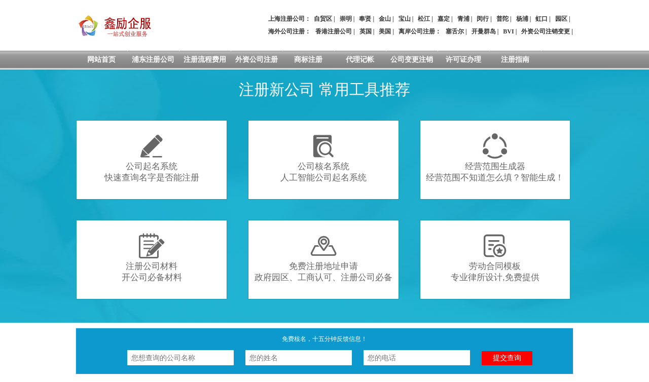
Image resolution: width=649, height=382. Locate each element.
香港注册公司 (333, 31)
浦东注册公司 (153, 59)
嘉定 (444, 18)
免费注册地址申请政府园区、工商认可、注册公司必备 (323, 257)
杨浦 (522, 18)
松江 (424, 18)
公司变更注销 (411, 59)
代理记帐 (360, 59)
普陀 (502, 18)
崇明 (346, 18)
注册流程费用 (205, 59)
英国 (365, 31)
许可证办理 (463, 59)
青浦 (463, 18)
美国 (385, 31)
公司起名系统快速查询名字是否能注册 (151, 157)
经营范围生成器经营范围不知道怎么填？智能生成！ (495, 157)
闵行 (483, 18)
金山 (385, 18)
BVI (508, 31)
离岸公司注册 (417, 31)
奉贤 (365, 18)
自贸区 (323, 18)
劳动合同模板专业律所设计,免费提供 (495, 257)
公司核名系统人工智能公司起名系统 (323, 157)
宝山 (405, 18)
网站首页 (101, 59)
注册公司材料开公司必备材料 (152, 257)
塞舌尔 (455, 31)
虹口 (541, 18)
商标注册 (308, 59)
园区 (561, 18)
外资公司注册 (256, 59)
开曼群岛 (484, 31)
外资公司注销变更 (545, 31)
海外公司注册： (289, 31)
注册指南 (515, 59)
